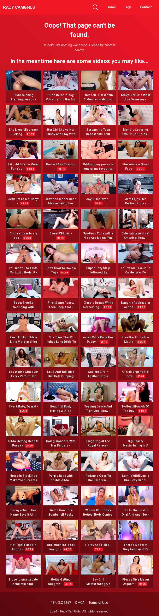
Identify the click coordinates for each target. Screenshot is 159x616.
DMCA (79, 603)
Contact (146, 7)
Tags (128, 7)
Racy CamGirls (25, 7)
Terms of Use (98, 603)
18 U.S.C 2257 (61, 603)
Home (111, 7)
